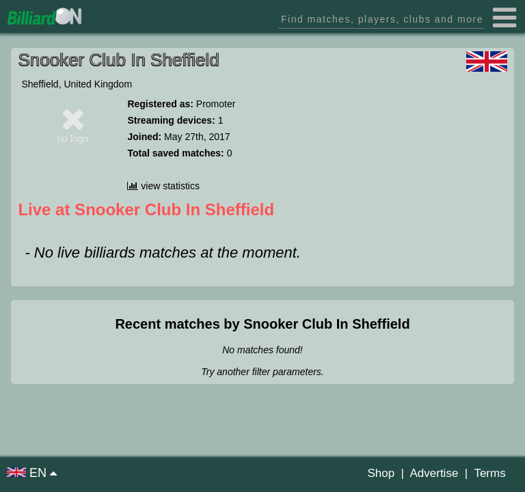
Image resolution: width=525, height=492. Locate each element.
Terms (489, 473)
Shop (380, 473)
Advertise (433, 473)
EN (28, 473)
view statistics (163, 185)
